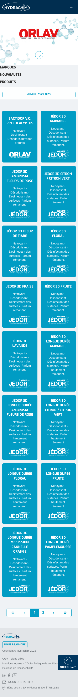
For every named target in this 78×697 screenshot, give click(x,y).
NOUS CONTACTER (17, 682)
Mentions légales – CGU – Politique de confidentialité (33, 663)
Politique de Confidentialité (17, 668)
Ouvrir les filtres (39, 94)
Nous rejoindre (15, 644)
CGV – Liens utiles (13, 658)
